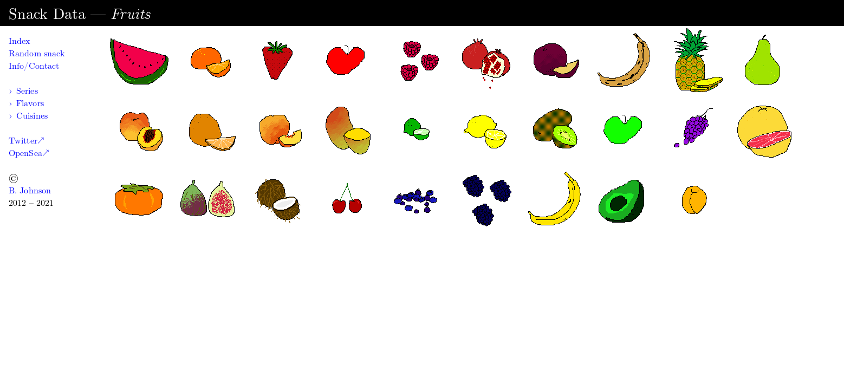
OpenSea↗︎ (29, 153)
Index (19, 41)
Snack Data (47, 14)
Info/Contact (34, 66)
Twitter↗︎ (26, 140)
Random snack (36, 53)
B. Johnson (30, 190)
